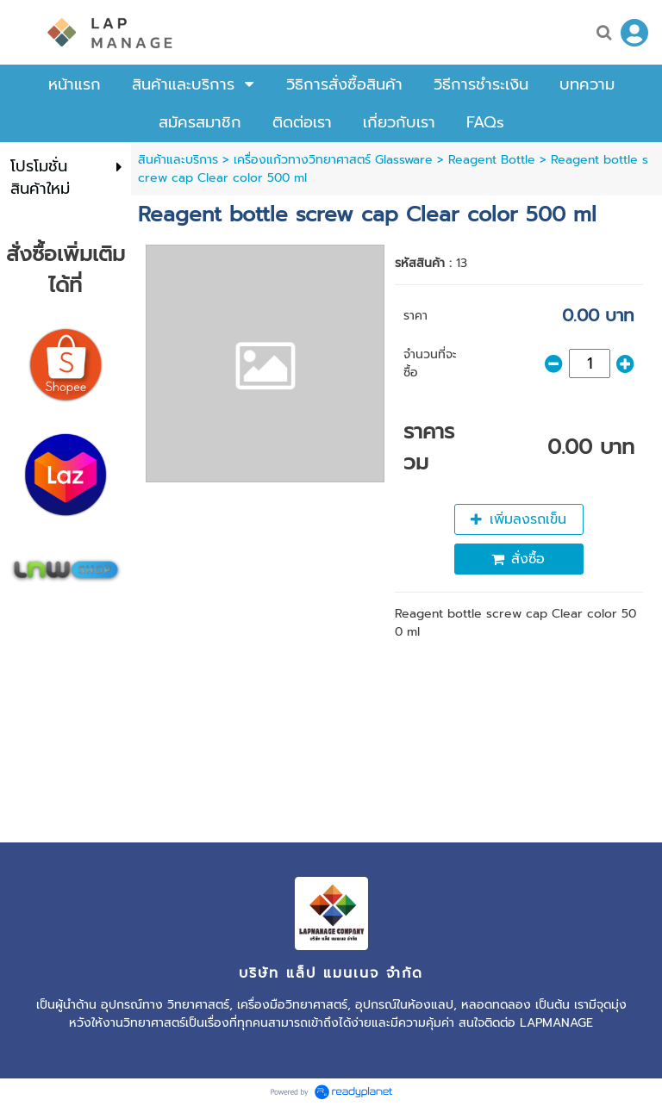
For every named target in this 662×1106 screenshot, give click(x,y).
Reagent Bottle (491, 160)
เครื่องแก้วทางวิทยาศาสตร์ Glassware (333, 160)
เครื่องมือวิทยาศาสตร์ (292, 1005)
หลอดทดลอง (496, 1005)
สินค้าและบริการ (178, 160)
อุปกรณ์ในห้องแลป (404, 1005)
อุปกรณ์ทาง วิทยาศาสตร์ (165, 1005)
